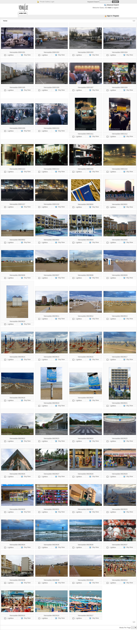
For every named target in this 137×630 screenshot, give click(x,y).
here (109, 8)
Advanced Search (113, 5)
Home (5, 21)
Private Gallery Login (47, 2)
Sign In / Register (113, 16)
